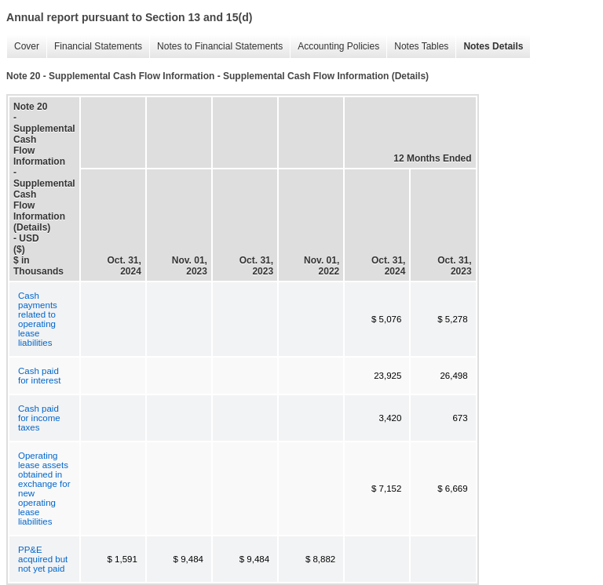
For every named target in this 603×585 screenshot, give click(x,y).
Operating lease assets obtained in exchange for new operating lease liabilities (44, 488)
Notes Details (489, 47)
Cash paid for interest (39, 375)
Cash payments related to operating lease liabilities (37, 319)
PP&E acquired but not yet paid (43, 559)
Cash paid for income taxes (39, 418)
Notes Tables (417, 47)
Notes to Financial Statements (216, 47)
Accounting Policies (334, 47)
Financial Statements (94, 47)
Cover (22, 47)
